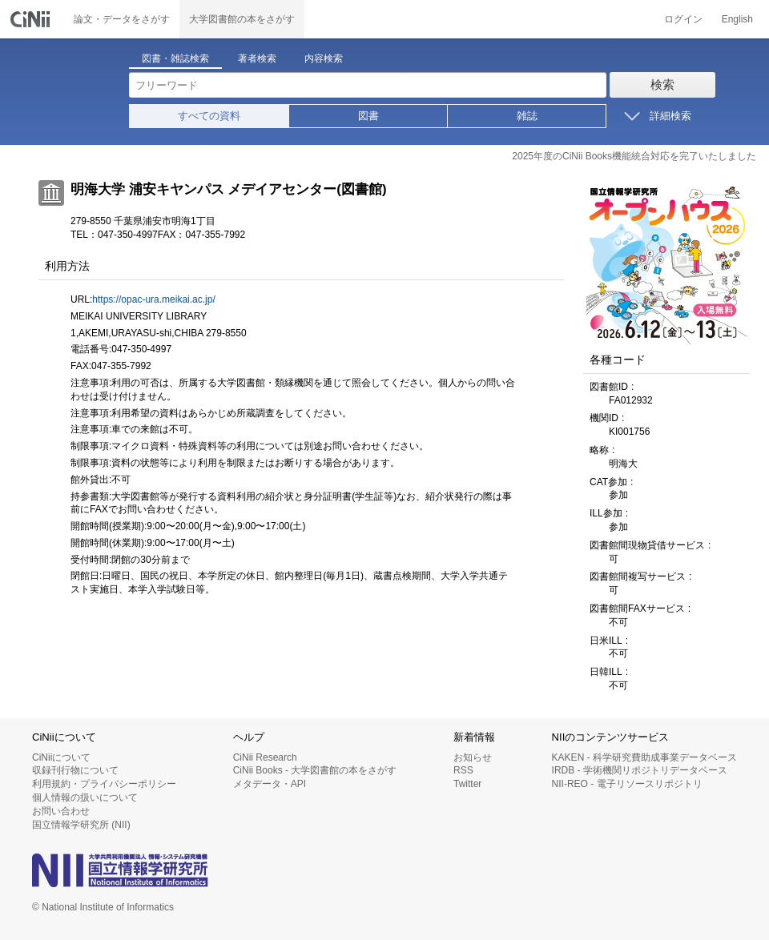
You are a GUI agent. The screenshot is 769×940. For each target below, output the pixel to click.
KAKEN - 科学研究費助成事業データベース (644, 757)
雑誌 (527, 116)
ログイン (683, 19)
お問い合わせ (61, 811)
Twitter (467, 783)
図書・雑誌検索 (175, 58)
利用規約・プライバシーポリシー (104, 783)
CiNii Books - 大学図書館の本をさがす (315, 770)
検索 (662, 84)
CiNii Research (265, 757)
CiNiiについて (61, 757)
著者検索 (257, 58)
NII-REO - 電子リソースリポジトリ (627, 783)
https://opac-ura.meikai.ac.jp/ (153, 299)
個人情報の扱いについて (85, 797)
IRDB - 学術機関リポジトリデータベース (639, 770)
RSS (463, 770)
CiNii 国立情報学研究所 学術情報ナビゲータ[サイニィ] (32, 19)
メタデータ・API (269, 783)
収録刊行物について (75, 770)
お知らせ (472, 757)
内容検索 (323, 58)
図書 (368, 116)
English (737, 19)
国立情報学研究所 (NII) (81, 824)
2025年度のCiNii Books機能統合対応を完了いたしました (634, 156)
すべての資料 (209, 116)
